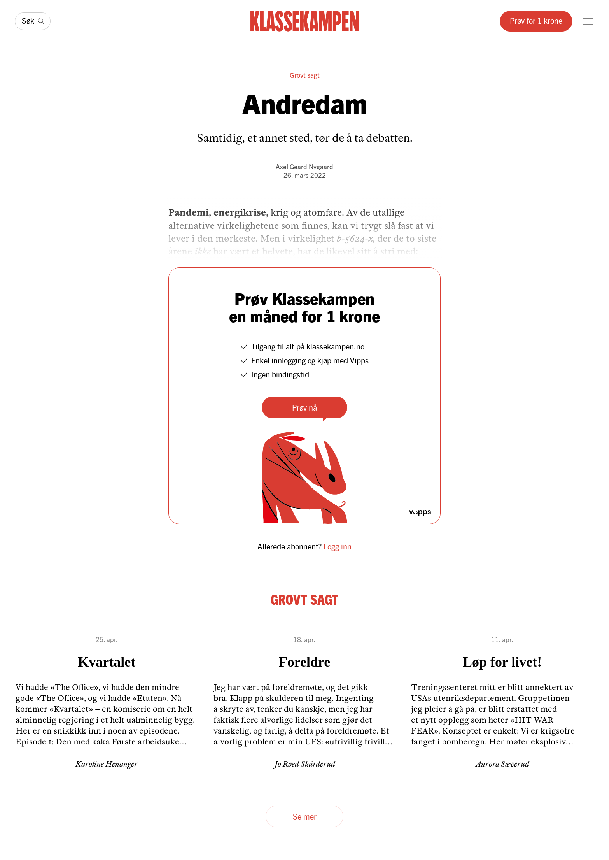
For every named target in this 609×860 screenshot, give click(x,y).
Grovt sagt (305, 74)
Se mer (305, 816)
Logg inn (338, 546)
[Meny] (588, 21)
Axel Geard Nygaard (304, 166)
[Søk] (33, 21)
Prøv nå (304, 407)
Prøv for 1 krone (536, 20)
